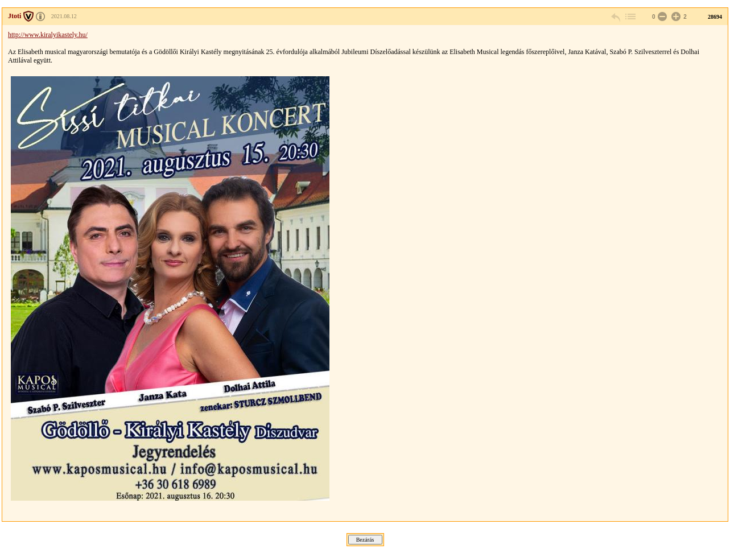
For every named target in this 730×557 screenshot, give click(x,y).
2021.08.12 (64, 16)
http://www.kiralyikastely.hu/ (48, 35)
